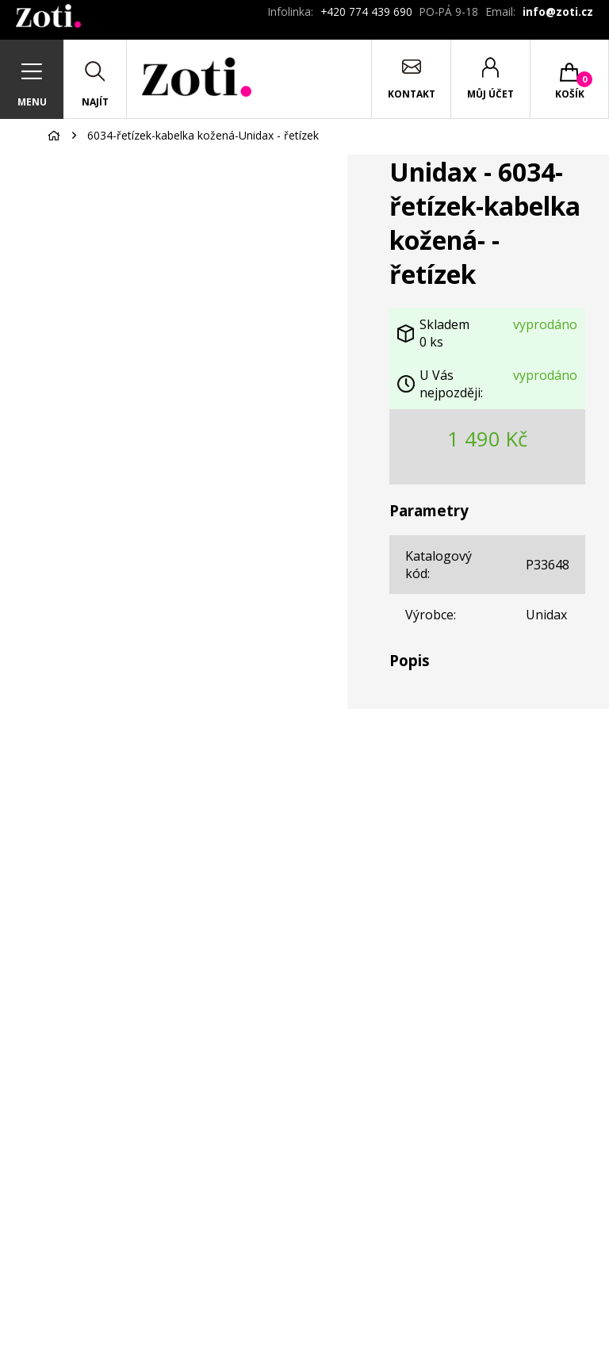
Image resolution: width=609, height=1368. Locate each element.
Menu (32, 102)
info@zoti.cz (558, 11)
